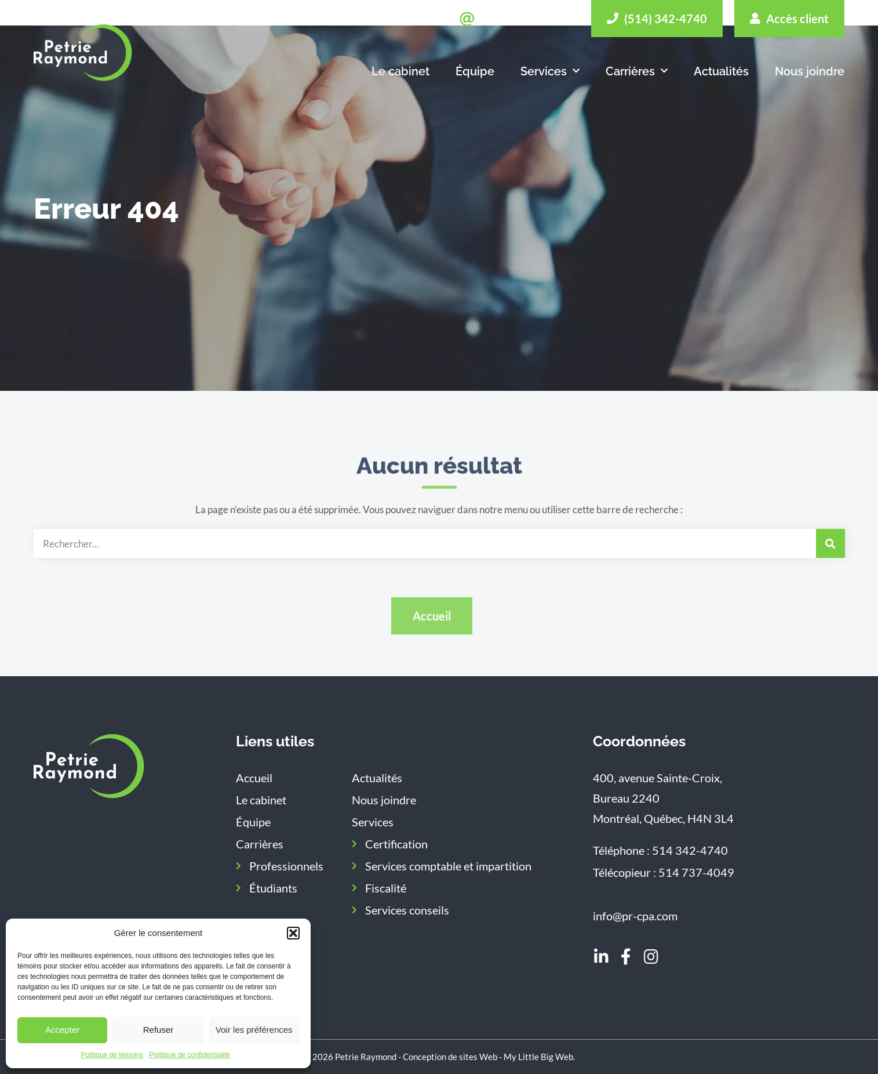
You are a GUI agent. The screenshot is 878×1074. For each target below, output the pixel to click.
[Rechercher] (830, 543)
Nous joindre (809, 71)
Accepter (62, 1030)
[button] (293, 933)
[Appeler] (657, 18)
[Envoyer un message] (520, 19)
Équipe (475, 71)
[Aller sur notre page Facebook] (626, 957)
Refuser (158, 1030)
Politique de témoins (112, 1055)
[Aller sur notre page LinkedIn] (601, 957)
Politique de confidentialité (189, 1055)
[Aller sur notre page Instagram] (651, 957)
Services (550, 71)
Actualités (721, 71)
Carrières (637, 71)
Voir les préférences (254, 1030)
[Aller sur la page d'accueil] (89, 766)
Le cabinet (400, 71)
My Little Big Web (538, 1056)
